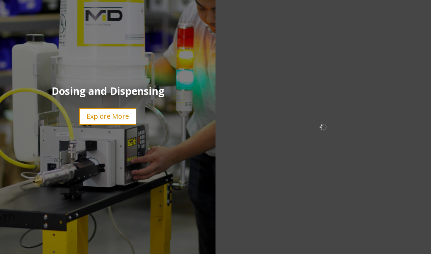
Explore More (108, 116)
